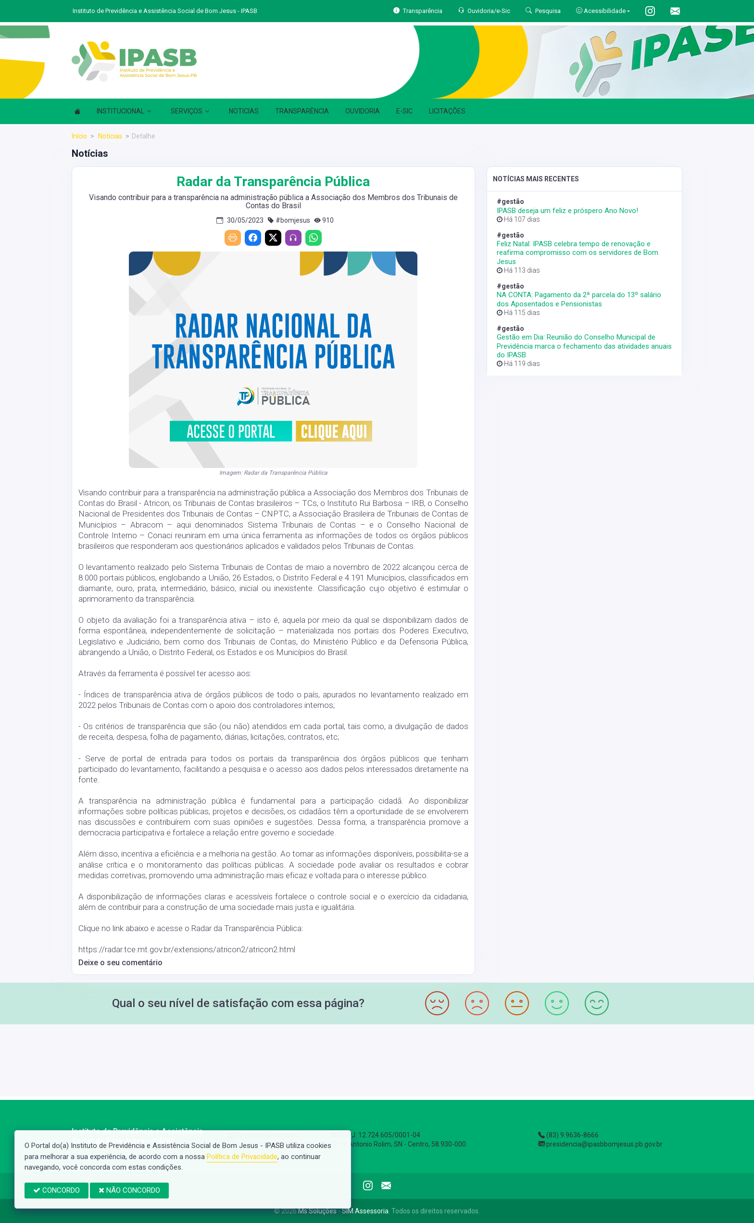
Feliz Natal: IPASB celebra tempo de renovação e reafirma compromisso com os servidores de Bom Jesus (577, 252)
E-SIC (404, 111)
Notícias (109, 136)
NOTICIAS (244, 111)
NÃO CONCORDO (129, 1190)
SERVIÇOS (190, 111)
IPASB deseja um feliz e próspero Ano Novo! (567, 210)
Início (79, 136)
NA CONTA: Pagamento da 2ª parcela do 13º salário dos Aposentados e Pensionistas (579, 299)
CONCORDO (56, 1190)
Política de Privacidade (242, 1156)
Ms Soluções (317, 1211)
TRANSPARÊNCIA (302, 111)
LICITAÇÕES (447, 111)
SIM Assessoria (365, 1211)
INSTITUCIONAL (124, 111)
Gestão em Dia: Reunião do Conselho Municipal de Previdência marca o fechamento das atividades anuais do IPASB (584, 346)
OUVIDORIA (362, 111)
